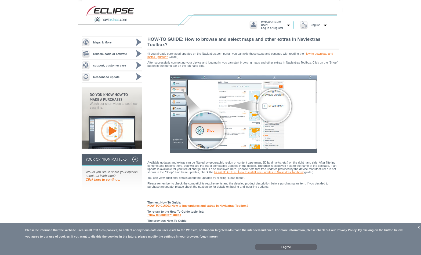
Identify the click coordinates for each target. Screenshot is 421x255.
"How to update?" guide (164, 214)
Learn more (209, 236)
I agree (286, 247)
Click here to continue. (103, 180)
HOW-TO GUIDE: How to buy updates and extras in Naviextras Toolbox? (197, 205)
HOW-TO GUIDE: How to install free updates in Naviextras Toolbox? (259, 172)
